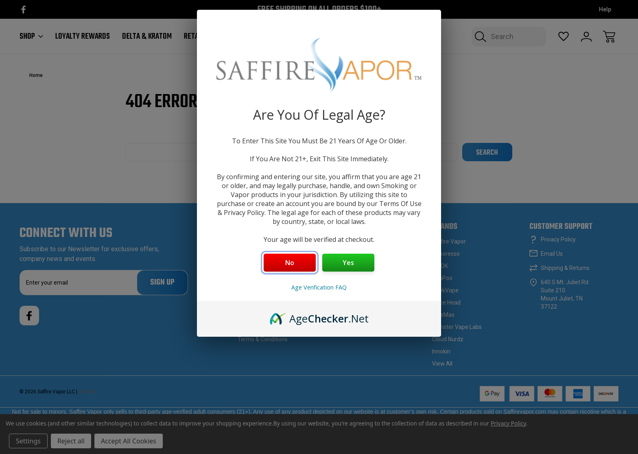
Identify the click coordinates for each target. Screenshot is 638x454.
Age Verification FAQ (319, 287)
